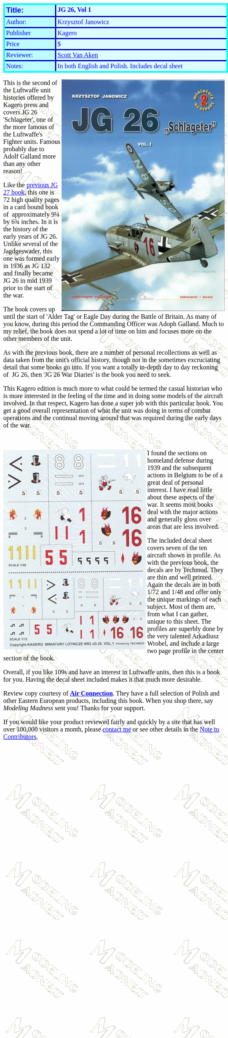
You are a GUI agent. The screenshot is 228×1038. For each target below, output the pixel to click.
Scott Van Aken (78, 54)
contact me (117, 729)
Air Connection (91, 693)
